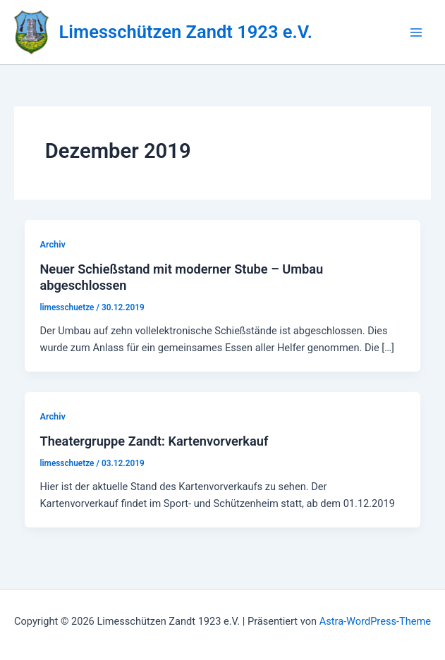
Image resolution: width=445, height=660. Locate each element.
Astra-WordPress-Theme (375, 621)
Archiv (52, 244)
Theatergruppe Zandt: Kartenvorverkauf (153, 441)
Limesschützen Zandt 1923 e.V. (185, 31)
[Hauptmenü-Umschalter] (416, 32)
